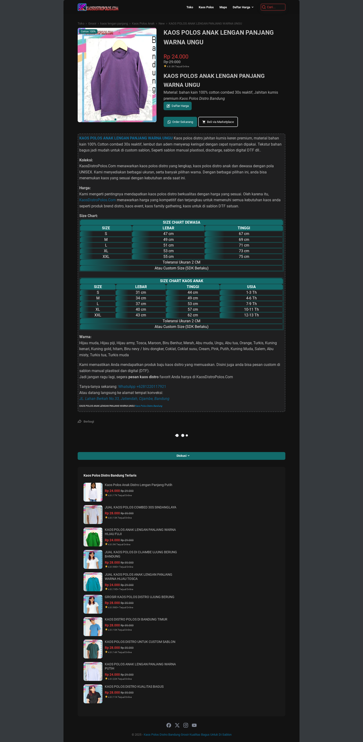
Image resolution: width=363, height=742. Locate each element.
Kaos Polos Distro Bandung (148, 406)
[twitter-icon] (177, 725)
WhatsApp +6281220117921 (142, 386)
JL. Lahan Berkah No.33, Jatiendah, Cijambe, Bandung (124, 398)
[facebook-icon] (168, 725)
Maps (223, 7)
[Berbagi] (86, 421)
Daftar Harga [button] (180, 106)
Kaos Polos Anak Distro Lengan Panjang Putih (138, 485)
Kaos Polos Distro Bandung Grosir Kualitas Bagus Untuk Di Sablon (188, 734)
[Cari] (273, 7)
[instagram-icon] (185, 725)
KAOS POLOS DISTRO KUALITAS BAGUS (134, 686)
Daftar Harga (241, 7)
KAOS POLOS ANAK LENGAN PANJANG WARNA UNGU (126, 138)
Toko (189, 7)
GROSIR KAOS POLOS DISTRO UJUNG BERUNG (139, 597)
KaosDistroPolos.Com (97, 200)
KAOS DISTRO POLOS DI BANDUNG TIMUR (136, 619)
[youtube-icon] (194, 725)
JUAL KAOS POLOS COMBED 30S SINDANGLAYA (140, 507)
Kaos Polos (206, 7)
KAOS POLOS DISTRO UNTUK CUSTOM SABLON (140, 642)
